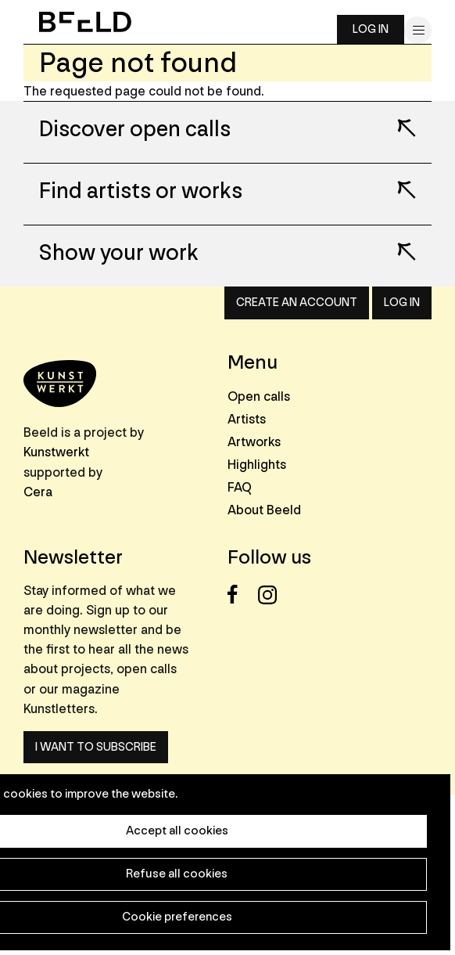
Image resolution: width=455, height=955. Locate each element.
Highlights (257, 464)
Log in (371, 29)
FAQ (240, 487)
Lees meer (396, 117)
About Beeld (264, 510)
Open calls (259, 396)
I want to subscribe (95, 747)
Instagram (271, 594)
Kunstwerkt (56, 452)
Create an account (296, 302)
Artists (247, 419)
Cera (37, 492)
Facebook (241, 594)
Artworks (254, 442)
